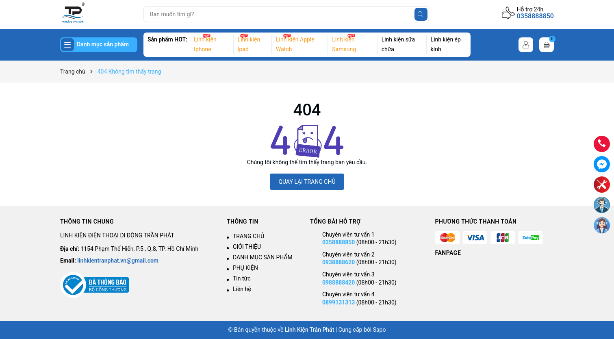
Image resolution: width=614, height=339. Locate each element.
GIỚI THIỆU (247, 246)
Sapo (379, 329)
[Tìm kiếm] (420, 14)
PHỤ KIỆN (245, 268)
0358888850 (535, 16)
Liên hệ (242, 289)
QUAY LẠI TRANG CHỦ (306, 181)
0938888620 (338, 262)
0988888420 (339, 282)
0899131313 (338, 302)
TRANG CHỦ (248, 236)
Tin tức (242, 278)
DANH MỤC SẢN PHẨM (263, 257)
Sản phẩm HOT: (167, 39)
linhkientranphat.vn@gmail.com (117, 260)
